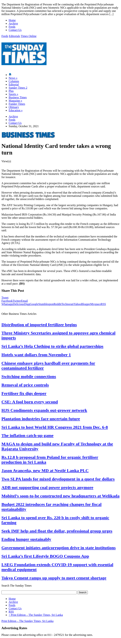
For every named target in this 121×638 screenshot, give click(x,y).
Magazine (15, 100)
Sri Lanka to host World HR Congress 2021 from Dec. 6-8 (54, 427)
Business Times (18, 97)
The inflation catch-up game (27, 435)
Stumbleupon (46, 304)
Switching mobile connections (28, 376)
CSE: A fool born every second (29, 401)
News (13, 78)
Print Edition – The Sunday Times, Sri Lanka (36, 614)
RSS (103, 304)
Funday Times (17, 103)
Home (12, 20)
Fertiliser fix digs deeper (24, 393)
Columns (14, 81)
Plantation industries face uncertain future (40, 418)
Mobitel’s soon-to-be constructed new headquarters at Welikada (60, 496)
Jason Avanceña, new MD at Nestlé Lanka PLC (45, 470)
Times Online (28, 36)
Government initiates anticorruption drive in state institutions (58, 547)
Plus (11, 90)
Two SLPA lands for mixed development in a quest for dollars (58, 479)
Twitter (17, 300)
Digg (27, 304)
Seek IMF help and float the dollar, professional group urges (56, 531)
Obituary (14, 107)
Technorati (67, 304)
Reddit (57, 304)
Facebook (7, 300)
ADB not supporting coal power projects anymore (47, 487)
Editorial (14, 84)
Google (34, 304)
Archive (13, 23)
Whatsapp (7, 304)
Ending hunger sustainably (26, 539)
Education (16, 110)
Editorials (14, 36)
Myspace (95, 304)
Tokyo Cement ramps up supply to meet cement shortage (53, 578)
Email (24, 300)
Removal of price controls (25, 385)
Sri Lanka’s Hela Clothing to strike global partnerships (52, 346)
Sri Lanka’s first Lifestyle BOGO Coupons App (45, 556)
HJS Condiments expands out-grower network (44, 410)
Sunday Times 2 (18, 87)
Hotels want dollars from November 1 (36, 354)
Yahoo (77, 304)
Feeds (12, 26)
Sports (13, 94)
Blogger (86, 304)
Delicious (18, 304)
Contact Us (15, 29)
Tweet (4, 297)
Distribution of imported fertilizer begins (39, 324)
